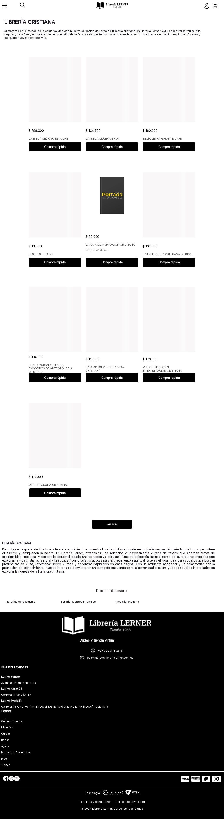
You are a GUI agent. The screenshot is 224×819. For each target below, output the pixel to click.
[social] (6, 779)
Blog (4, 758)
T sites (5, 765)
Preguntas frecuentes (16, 752)
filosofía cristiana (127, 601)
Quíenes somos (11, 721)
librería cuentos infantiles (78, 601)
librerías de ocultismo (21, 601)
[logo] (112, 5)
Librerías (7, 727)
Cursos (6, 733)
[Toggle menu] (4, 7)
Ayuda (5, 746)
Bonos (5, 740)
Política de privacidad (130, 801)
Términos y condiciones (95, 801)
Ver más (112, 524)
